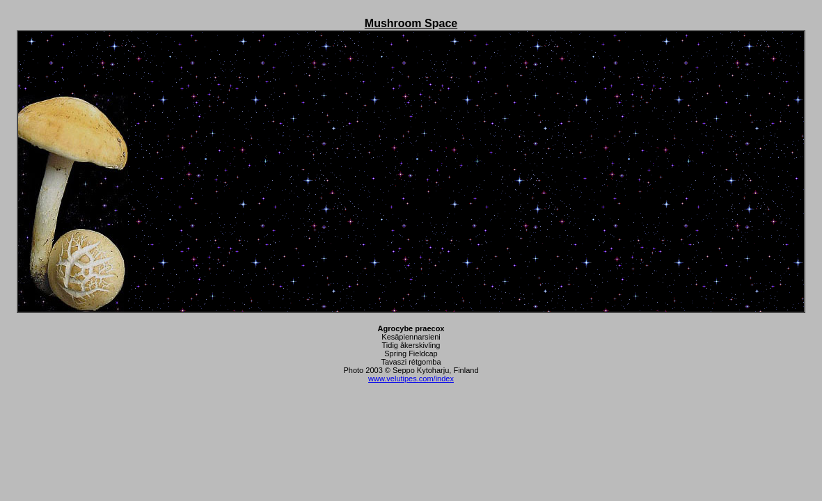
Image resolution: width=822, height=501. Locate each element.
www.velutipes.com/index (411, 378)
